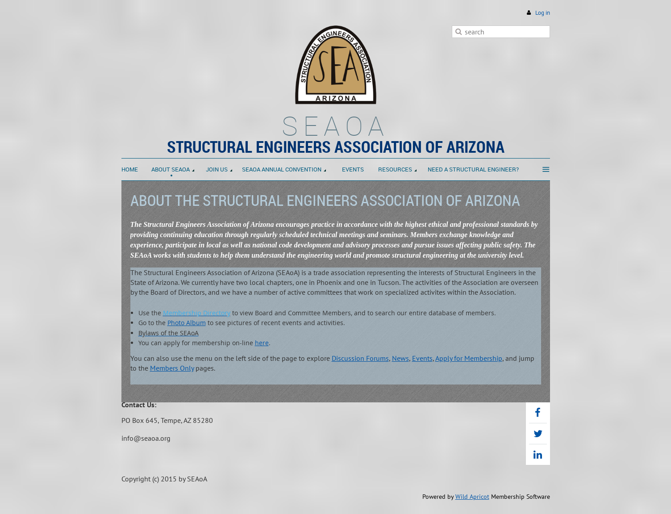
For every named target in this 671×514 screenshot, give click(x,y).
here (262, 342)
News (400, 358)
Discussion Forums (360, 358)
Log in (542, 13)
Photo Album (186, 322)
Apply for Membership (468, 358)
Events (422, 358)
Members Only (172, 368)
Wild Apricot (472, 497)
